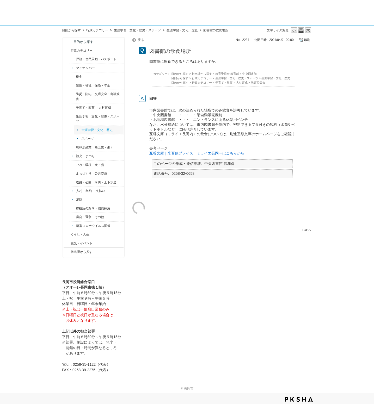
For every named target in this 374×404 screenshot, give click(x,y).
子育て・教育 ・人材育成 (93, 107)
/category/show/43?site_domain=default (72, 119)
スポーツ (87, 138)
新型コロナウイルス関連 (93, 226)
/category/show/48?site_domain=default (72, 107)
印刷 (307, 40)
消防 (79, 199)
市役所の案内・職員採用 (93, 208)
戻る (141, 40)
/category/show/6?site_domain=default (72, 173)
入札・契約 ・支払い (90, 191)
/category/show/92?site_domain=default (72, 76)
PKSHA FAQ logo (299, 399)
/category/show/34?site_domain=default (72, 147)
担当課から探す (82, 252)
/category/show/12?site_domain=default (67, 234)
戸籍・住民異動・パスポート (96, 59)
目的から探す (71, 30)
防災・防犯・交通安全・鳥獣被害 (98, 96)
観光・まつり (85, 156)
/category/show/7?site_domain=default (72, 59)
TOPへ (306, 230)
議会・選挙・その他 (90, 217)
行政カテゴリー (97, 30)
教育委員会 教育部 (227, 73)
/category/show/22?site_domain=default (72, 165)
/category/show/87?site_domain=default (72, 182)
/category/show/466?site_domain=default (72, 217)
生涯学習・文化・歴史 (182, 30)
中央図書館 (249, 73)
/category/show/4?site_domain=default (72, 85)
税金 (79, 76)
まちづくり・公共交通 (91, 173)
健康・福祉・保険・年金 (93, 85)
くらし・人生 (80, 234)
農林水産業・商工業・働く (94, 147)
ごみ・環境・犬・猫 (90, 165)
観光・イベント (82, 243)
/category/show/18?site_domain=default (67, 243)
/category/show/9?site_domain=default (67, 252)
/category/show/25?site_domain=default (72, 96)
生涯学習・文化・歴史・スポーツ (137, 30)
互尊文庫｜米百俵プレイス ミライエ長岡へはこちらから (196, 153)
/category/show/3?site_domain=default (67, 50)
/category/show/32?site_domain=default (72, 208)
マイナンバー (85, 68)
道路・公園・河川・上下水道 (96, 182)
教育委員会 (258, 82)
